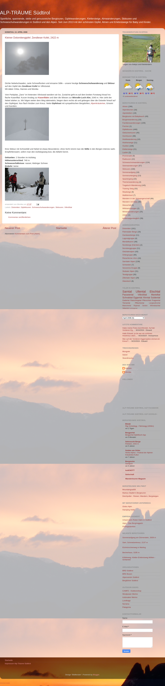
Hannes (128, 368)
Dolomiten (15, 207)
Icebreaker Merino (129, 597)
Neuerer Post (12, 228)
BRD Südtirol (127, 571)
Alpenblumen (127, 110)
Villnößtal (68, 207)
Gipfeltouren (26, 207)
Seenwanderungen (130, 166)
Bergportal (130, 433)
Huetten (125, 146)
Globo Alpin (127, 506)
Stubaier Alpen (128, 271)
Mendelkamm (128, 242)
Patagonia (126, 607)
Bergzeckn (130, 461)
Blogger (96, 675)
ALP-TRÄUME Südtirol (25, 13)
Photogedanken (128, 526)
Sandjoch (129, 464)
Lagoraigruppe (128, 238)
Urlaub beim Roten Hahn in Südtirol (137, 520)
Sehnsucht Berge (133, 442)
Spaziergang (127, 179)
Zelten (125, 215)
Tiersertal (126, 303)
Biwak (128, 424)
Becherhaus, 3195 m (131, 552)
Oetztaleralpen (128, 252)
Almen (125, 106)
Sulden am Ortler (132, 450)
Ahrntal (146, 297)
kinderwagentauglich (130, 218)
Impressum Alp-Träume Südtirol (18, 664)
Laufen (125, 152)
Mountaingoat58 (129, 490)
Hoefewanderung (129, 139)
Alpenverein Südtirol (130, 577)
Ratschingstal (136, 300)
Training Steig (128, 189)
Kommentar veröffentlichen (19, 217)
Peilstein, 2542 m (132, 444)
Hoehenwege (127, 143)
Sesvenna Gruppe (129, 268)
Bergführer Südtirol (130, 580)
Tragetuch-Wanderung (131, 185)
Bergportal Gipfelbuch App (135, 435)
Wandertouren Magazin (135, 479)
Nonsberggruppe (129, 248)
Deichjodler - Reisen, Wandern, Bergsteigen (140, 496)
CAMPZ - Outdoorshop (131, 591)
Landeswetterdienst (130, 96)
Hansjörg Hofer (128, 510)
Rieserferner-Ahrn (129, 258)
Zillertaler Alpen (128, 278)
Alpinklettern (127, 113)
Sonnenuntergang (129, 176)
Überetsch (126, 281)
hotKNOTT (130, 470)
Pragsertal (156, 300)
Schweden (126, 265)
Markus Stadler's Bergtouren (134, 493)
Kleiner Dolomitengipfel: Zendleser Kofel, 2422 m (32, 37)
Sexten (145, 306)
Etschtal (155, 291)
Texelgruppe (127, 274)
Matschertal (126, 306)
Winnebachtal (155, 306)
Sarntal (127, 291)
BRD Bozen (127, 574)
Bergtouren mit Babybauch (133, 116)
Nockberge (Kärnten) (131, 245)
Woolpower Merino (130, 594)
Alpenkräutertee (98, 103)
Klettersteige (127, 149)
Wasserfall (126, 205)
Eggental (138, 297)
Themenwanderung (130, 182)
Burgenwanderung (130, 120)
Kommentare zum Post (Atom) (27, 234)
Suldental (155, 297)
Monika (128, 372)
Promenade (127, 156)
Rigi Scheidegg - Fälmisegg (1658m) (139, 426)
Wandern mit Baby (130, 202)
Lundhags (126, 601)
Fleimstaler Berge (129, 232)
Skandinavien (128, 358)
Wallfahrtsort (127, 195)
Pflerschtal (146, 300)
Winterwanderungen (130, 212)
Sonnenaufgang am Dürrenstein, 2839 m (139, 537)
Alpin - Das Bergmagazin (132, 523)
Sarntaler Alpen (128, 261)
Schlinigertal (133, 308)
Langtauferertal (154, 303)
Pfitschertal (139, 303)
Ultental (141, 291)
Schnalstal (127, 297)
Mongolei (126, 351)
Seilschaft (129, 474)
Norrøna (125, 604)
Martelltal (155, 294)
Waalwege (126, 192)
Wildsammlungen (129, 208)
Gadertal (126, 300)
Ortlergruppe (127, 255)
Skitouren (59, 207)
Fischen (125, 126)
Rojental (137, 306)
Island (124, 355)
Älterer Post (109, 228)
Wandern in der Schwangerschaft (136, 198)
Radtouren (126, 159)
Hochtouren (127, 136)
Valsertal (125, 308)
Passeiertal (127, 294)
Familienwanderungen (131, 123)
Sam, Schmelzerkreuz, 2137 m (135, 542)
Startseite (61, 228)
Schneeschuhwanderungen (43, 207)
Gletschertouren (129, 133)
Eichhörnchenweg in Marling (134, 547)
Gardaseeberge (128, 235)
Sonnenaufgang (128, 172)
